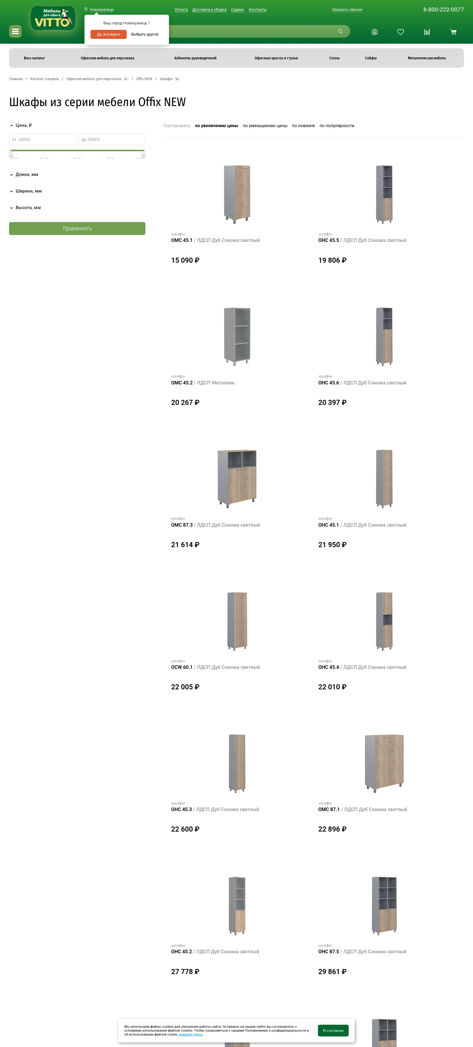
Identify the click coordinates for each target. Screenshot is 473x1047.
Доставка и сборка (209, 9)
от (14, 139)
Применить (77, 228)
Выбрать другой (144, 34)
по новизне (303, 125)
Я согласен (333, 1030)
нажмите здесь (191, 1034)
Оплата (181, 9)
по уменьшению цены (265, 125)
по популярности (336, 125)
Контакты (258, 9)
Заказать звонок (347, 9)
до (84, 139)
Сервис (237, 9)
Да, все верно (108, 34)
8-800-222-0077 (443, 9)
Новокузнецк (102, 9)
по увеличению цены (216, 125)
